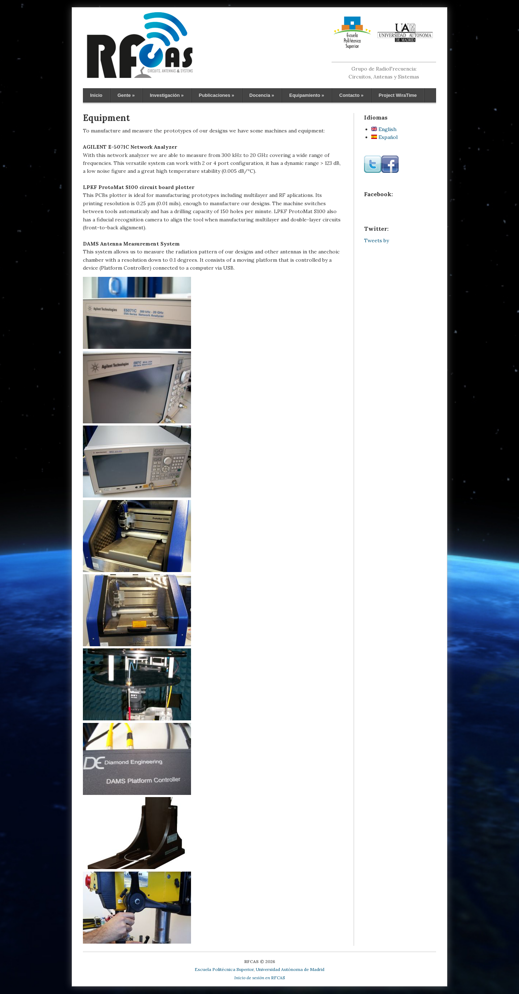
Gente (126, 95)
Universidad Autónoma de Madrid (290, 969)
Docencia (261, 95)
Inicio (96, 95)
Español (384, 137)
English (383, 129)
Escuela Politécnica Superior (224, 969)
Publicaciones (216, 95)
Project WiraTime (397, 95)
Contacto (351, 95)
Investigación (167, 95)
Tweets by (376, 240)
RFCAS (259, 977)
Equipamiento (306, 95)
